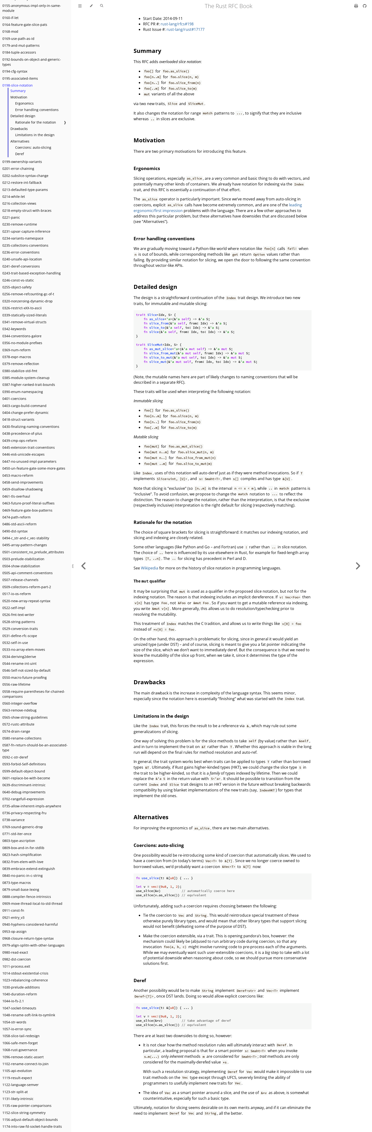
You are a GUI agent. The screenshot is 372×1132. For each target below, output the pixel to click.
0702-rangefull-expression (23, 799)
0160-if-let (10, 17)
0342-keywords (14, 329)
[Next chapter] (357, 566)
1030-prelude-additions (21, 987)
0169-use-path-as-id (18, 38)
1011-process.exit (16, 966)
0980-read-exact (15, 952)
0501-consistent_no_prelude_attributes (33, 552)
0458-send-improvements (22, 482)
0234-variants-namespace (22, 238)
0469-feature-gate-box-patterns (27, 510)
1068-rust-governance (19, 1050)
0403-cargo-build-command (24, 405)
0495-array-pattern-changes (24, 545)
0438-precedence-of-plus (22, 433)
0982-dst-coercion (16, 959)
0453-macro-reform (17, 475)
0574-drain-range (16, 731)
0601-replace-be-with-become (26, 778)
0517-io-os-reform (16, 593)
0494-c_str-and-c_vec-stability (25, 538)
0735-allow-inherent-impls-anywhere (31, 806)
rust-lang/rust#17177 (186, 29)
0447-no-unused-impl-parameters (29, 461)
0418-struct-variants (18, 419)
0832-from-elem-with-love (22, 861)
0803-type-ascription (18, 840)
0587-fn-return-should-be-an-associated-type (35, 747)
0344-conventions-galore (22, 336)
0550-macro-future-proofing (24, 677)
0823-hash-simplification (22, 854)
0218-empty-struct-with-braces (26, 210)
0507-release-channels (20, 580)
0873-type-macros (16, 882)
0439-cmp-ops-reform (19, 440)
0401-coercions (14, 398)
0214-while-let (13, 196)
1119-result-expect (17, 1078)
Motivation (18, 97)
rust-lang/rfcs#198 (177, 24)
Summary (18, 90)
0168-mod (10, 31)
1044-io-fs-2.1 (13, 1001)
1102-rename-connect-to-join (25, 1064)
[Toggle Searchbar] (101, 6)
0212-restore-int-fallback (22, 182)
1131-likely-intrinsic (17, 1098)
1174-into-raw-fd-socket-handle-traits (32, 1126)
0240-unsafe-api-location (22, 259)
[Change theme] (91, 6)
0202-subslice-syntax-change (25, 175)
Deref (19, 154)
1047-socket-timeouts (19, 1008)
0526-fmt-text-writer (18, 614)
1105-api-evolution (17, 1070)
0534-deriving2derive (19, 656)
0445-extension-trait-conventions (28, 447)
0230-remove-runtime (19, 224)
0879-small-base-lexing (20, 889)
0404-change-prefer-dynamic (25, 412)
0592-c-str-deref (15, 757)
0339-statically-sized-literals (24, 315)
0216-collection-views (19, 203)
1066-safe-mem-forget (20, 1043)
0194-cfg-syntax (14, 71)
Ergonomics (24, 103)
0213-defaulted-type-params (25, 189)
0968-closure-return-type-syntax (28, 938)
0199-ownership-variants (22, 161)
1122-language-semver (20, 1084)
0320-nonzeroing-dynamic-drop (27, 301)
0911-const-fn (13, 910)
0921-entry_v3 (13, 917)
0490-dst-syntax (15, 531)
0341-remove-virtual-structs (24, 322)
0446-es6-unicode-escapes (23, 454)
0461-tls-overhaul (16, 496)
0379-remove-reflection (20, 363)
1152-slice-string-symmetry (24, 1112)
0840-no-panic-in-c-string (22, 875)
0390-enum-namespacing (22, 391)
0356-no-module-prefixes (22, 343)
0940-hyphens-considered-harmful (30, 924)
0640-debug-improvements (24, 792)
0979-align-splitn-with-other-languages (33, 945)
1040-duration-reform (19, 994)
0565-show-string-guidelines (25, 717)
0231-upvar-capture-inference (26, 231)
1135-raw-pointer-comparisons (26, 1105)
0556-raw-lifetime (16, 684)
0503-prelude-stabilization (23, 559)
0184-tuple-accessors (19, 52)
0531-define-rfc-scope (19, 635)
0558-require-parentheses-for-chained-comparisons (33, 694)
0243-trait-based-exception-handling (31, 273)
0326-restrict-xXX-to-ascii (22, 308)
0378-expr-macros (16, 357)
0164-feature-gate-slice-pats (24, 24)
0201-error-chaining (18, 168)
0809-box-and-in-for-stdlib (23, 848)
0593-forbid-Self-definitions (24, 764)
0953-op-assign (14, 931)
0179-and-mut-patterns (21, 45)
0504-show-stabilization (21, 566)
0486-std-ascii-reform (19, 524)
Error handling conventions (37, 109)
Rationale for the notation (35, 122)
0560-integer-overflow (19, 703)
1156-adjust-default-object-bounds (30, 1119)
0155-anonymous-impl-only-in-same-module (31, 8)
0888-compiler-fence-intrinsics (26, 896)
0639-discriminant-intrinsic (24, 785)
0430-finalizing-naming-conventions (30, 426)
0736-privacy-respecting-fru (24, 813)
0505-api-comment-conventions (27, 573)
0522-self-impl (13, 607)
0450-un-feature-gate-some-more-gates (33, 468)
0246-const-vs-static (18, 280)
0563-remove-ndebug (19, 710)
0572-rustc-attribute (18, 724)
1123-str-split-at (15, 1092)
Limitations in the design (35, 135)
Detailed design (22, 116)
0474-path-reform (16, 517)
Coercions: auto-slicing (33, 147)
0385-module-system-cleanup (26, 377)
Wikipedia (149, 568)
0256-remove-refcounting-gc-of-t (28, 294)
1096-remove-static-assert (23, 1057)
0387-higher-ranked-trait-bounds (28, 384)
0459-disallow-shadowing (22, 489)
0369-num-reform (16, 350)
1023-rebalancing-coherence (25, 980)
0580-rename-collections (22, 738)
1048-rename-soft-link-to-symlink (28, 1015)
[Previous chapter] (83, 566)
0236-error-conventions (21, 252)
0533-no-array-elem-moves (23, 649)
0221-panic (11, 217)
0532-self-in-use (15, 642)
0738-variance (13, 820)
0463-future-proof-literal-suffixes (28, 503)
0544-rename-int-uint (19, 663)
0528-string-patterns (18, 621)
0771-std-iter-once (17, 834)
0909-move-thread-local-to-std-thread (32, 903)
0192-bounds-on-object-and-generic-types (31, 62)
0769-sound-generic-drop (22, 827)
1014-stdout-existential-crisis (25, 973)
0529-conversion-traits (20, 628)
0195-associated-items (20, 78)
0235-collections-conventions (25, 245)
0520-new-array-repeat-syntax (26, 601)
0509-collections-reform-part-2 (26, 587)
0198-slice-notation (17, 85)
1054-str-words (14, 1022)
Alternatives (19, 141)
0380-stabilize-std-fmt (19, 371)
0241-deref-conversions (21, 266)
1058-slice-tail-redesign (21, 1036)
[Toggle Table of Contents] (80, 6)
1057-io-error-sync (17, 1029)
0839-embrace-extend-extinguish (28, 868)
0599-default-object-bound (23, 771)
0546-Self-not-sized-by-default (26, 670)
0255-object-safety (17, 287)
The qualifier (150, 581)
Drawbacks (19, 128)
